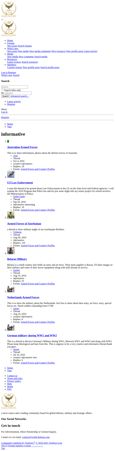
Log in (4, 112)
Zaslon (16, 270)
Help (9, 383)
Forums (11, 43)
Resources (12, 59)
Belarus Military (17, 259)
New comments (26, 56)
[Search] (16, 75)
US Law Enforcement (20, 182)
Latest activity (90, 51)
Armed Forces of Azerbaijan (24, 223)
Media (10, 54)
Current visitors (14, 67)
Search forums (25, 46)
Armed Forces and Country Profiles (38, 169)
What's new (12, 48)
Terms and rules (14, 378)
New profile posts (74, 51)
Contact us (12, 375)
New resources (59, 51)
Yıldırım (17, 232)
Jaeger (16, 308)
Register (11, 104)
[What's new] (7, 75)
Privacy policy (14, 381)
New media (23, 51)
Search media (40, 56)
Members (11, 64)
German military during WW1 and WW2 (32, 335)
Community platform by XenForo (31, 443)
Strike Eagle (19, 196)
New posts (12, 46)
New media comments (40, 51)
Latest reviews (14, 62)
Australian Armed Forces (22, 147)
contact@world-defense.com (36, 437)
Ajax (15, 155)
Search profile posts (49, 67)
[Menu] (2, 19)
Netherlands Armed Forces (23, 297)
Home (10, 40)
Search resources (30, 62)
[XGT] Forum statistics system (22, 445)
